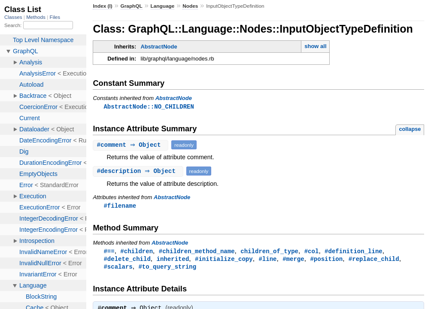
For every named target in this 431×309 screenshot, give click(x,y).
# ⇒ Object (132, 145)
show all (315, 46)
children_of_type (269, 252)
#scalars (117, 268)
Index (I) (102, 6)
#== (108, 252)
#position (326, 260)
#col (311, 252)
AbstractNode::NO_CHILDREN (148, 107)
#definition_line (353, 252)
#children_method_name (197, 252)
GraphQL (132, 6)
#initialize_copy (224, 260)
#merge (293, 260)
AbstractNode (158, 46)
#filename (119, 206)
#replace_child (374, 260)
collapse (410, 129)
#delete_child (126, 260)
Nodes (190, 6)
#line (267, 260)
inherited (173, 260)
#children (136, 252)
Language (163, 6)
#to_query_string (167, 268)
